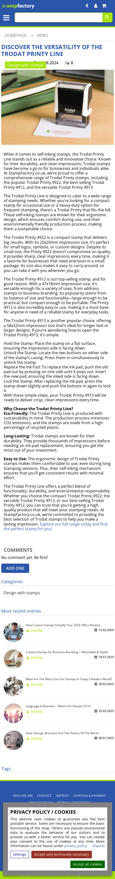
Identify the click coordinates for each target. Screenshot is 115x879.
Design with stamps (25, 65)
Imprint (98, 846)
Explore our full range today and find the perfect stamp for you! (55, 526)
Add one (15, 568)
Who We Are (23, 796)
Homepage (15, 35)
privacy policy (75, 846)
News (42, 35)
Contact (44, 796)
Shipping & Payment (89, 796)
